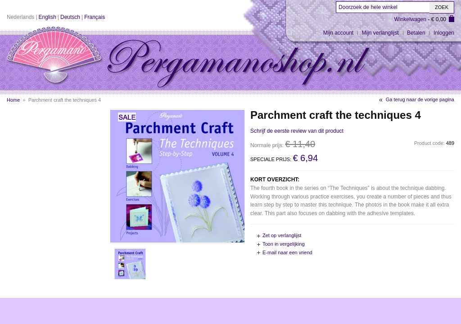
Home (13, 100)
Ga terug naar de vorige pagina (420, 99)
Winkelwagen (410, 19)
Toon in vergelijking (283, 244)
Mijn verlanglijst (380, 33)
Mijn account (338, 33)
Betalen (416, 33)
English (47, 17)
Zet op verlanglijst (281, 235)
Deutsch (70, 17)
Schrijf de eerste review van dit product (296, 131)
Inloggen (444, 33)
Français (94, 17)
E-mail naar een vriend (287, 252)
